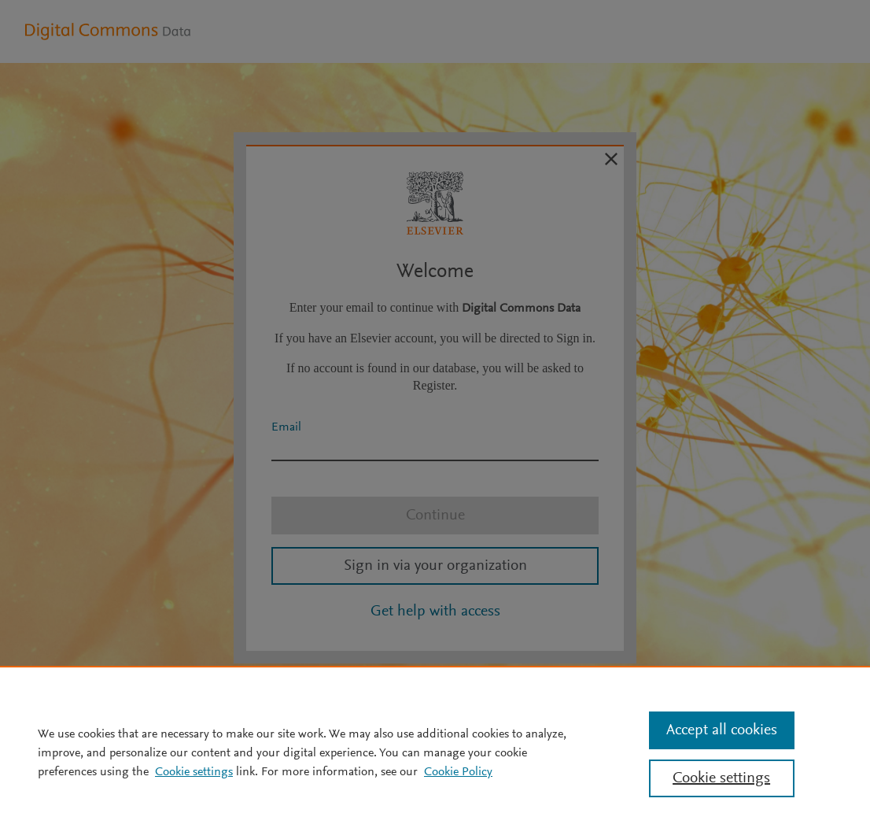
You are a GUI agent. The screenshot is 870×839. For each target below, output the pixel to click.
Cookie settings (194, 772)
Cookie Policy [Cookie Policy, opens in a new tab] (458, 772)
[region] (435, 752)
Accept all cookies (721, 730)
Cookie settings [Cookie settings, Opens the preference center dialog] (721, 778)
